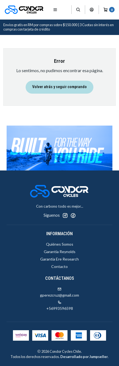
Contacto (59, 266)
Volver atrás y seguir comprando (59, 87)
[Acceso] (91, 9)
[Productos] (66, 10)
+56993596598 (59, 305)
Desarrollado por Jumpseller (84, 356)
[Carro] (109, 9)
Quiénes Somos (59, 244)
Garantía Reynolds (59, 251)
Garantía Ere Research (59, 259)
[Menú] (55, 9)
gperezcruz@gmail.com (59, 292)
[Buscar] (78, 9)
